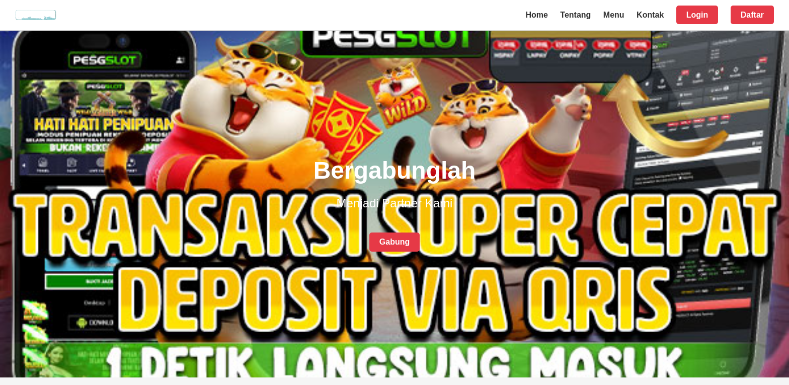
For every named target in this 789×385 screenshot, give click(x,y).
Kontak (650, 15)
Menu (613, 15)
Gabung (394, 242)
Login (697, 15)
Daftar (752, 15)
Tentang (575, 15)
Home (536, 15)
